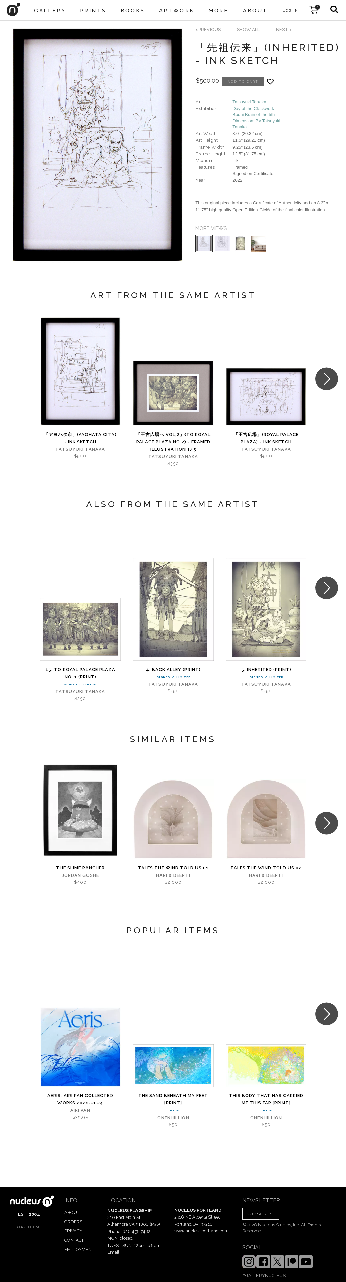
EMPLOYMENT (79, 1249)
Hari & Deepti (173, 875)
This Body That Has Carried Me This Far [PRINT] (266, 1099)
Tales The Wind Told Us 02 (266, 867)
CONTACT (74, 1240)
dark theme (28, 1227)
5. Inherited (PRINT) (266, 669)
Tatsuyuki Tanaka (249, 101)
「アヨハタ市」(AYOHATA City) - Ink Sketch (80, 438)
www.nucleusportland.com (201, 1230)
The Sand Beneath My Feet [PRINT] (173, 1099)
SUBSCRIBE (261, 1214)
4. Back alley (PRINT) (173, 669)
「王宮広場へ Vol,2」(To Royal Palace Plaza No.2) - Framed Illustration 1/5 (173, 442)
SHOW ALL (248, 29)
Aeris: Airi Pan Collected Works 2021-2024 (80, 1099)
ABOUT (71, 1212)
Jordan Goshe (80, 875)
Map (155, 1224)
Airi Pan (80, 1110)
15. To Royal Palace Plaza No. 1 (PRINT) (80, 673)
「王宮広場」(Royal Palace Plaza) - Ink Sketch (266, 438)
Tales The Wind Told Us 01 (173, 867)
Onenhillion (173, 1117)
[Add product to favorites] (270, 81)
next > (284, 29)
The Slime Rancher (80, 867)
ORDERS (73, 1221)
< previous (208, 29)
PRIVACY (73, 1230)
